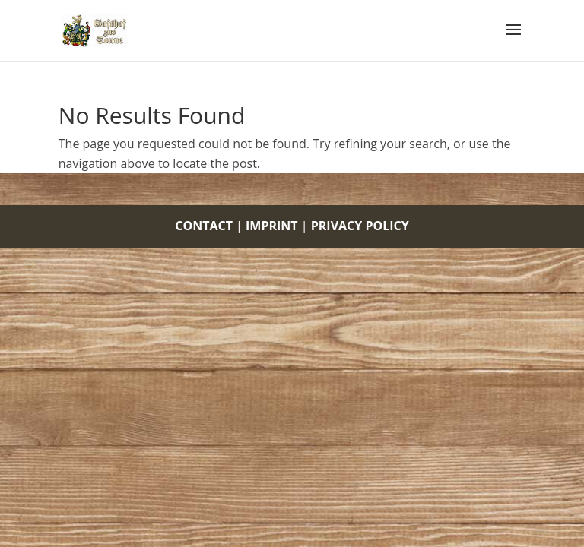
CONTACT (204, 225)
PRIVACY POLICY (360, 225)
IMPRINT (272, 225)
